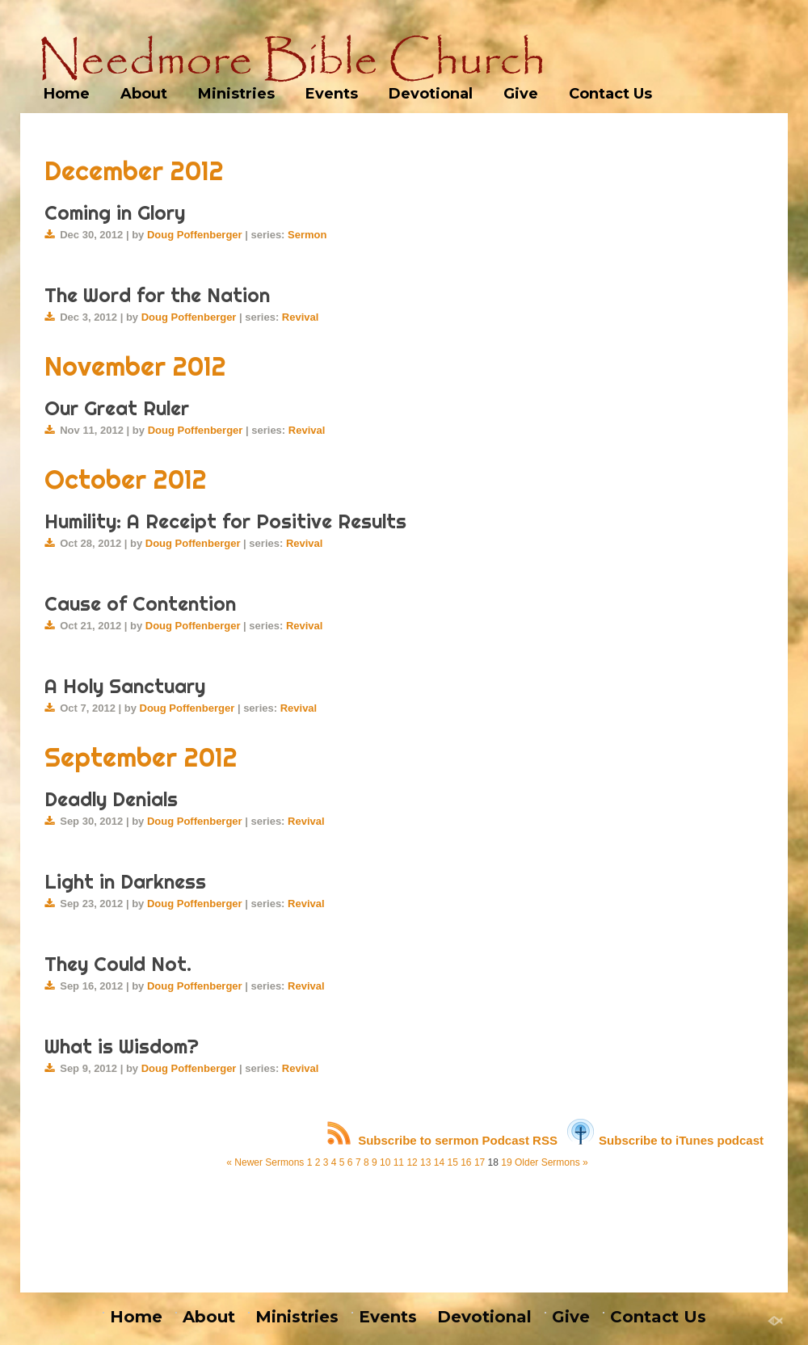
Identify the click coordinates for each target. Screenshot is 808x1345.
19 (506, 1162)
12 (411, 1162)
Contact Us (610, 94)
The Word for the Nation (157, 295)
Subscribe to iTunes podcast (665, 1140)
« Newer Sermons (265, 1162)
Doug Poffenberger (194, 235)
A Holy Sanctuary (124, 686)
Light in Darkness (125, 881)
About (143, 94)
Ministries (236, 94)
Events (331, 94)
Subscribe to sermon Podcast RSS (442, 1140)
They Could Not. (117, 964)
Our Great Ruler (116, 408)
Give (520, 94)
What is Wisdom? (121, 1046)
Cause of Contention (140, 603)
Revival (300, 317)
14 (439, 1162)
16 (466, 1162)
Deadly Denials (111, 799)
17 (479, 1162)
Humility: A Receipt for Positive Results (225, 521)
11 (398, 1162)
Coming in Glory (114, 212)
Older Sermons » (551, 1162)
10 (385, 1162)
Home (67, 94)
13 (425, 1162)
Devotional (431, 94)
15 (452, 1162)
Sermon (307, 235)
